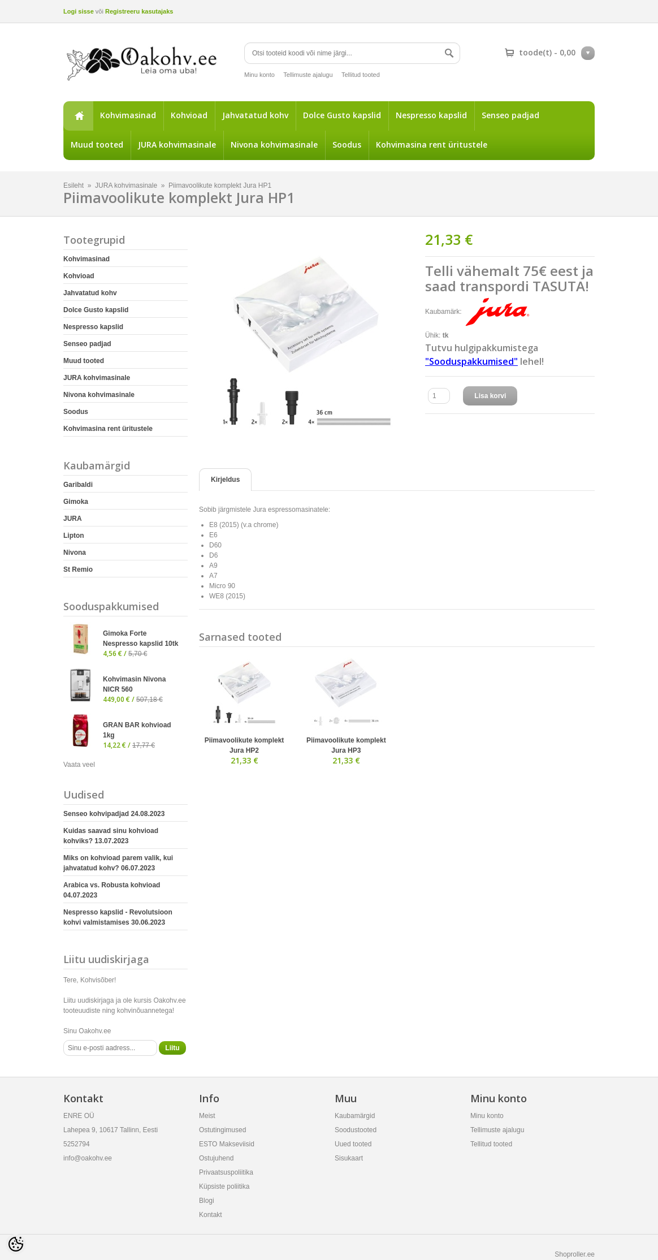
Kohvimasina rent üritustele (431, 144)
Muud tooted (97, 144)
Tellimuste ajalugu (307, 74)
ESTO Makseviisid (226, 1144)
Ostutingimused (222, 1130)
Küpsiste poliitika (224, 1186)
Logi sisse (78, 11)
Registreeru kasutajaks (139, 11)
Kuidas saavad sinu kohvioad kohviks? (110, 836)
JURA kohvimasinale (177, 144)
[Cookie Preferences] (16, 1244)
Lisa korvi (490, 396)
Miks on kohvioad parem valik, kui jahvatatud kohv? (118, 863)
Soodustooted (355, 1130)
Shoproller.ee (575, 1254)
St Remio (78, 569)
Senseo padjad (510, 115)
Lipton (73, 536)
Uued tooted (353, 1144)
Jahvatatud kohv (255, 115)
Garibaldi (78, 485)
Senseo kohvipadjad (113, 814)
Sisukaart (349, 1158)
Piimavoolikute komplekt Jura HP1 (219, 185)
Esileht (78, 116)
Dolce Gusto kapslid (342, 115)
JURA (72, 519)
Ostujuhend (216, 1158)
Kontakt (210, 1215)
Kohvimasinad (128, 115)
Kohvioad (189, 115)
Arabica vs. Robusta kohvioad (111, 890)
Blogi (206, 1201)
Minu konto (259, 74)
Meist (207, 1116)
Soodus (346, 144)
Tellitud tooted (360, 74)
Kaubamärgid (355, 1116)
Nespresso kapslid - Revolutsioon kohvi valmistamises (117, 917)
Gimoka (75, 502)
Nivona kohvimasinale (274, 144)
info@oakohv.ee (87, 1158)
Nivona (74, 552)
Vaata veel (79, 765)
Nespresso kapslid (431, 115)
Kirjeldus (225, 480)
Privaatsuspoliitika (226, 1172)
